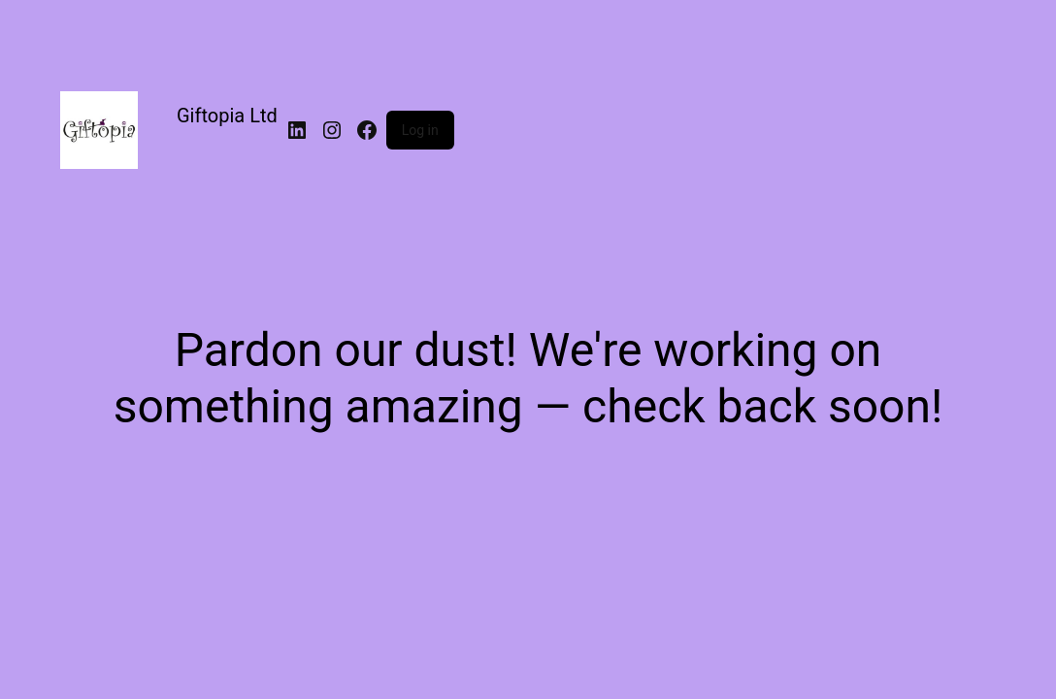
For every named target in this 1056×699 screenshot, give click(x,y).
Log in (420, 130)
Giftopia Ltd (227, 115)
